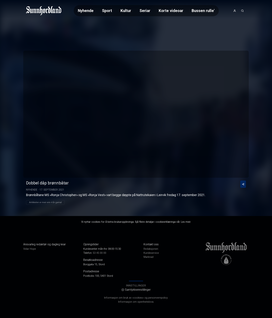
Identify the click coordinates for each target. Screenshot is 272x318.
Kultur (125, 10)
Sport (107, 10)
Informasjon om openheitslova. (136, 301)
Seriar (145, 10)
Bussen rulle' (203, 10)
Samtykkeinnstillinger (136, 289)
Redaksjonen (151, 248)
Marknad (148, 257)
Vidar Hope (29, 248)
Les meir (185, 221)
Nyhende (86, 10)
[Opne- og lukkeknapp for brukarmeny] (234, 10)
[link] (43, 10)
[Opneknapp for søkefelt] (242, 10)
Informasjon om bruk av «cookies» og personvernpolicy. (136, 297)
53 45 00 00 (99, 252)
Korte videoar (171, 10)
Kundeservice (151, 252)
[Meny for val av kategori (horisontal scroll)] (146, 10)
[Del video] (243, 184)
